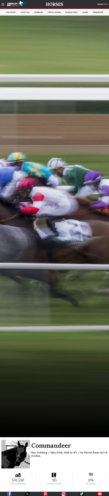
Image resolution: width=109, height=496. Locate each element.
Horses (54, 4)
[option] (54, 226)
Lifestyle (25, 12)
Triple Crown (54, 12)
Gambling (38, 12)
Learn (85, 12)
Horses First (71, 12)
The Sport (11, 12)
